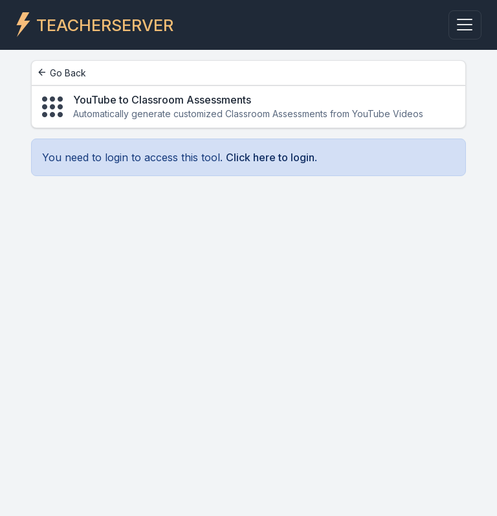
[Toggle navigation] (464, 24)
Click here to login (270, 157)
